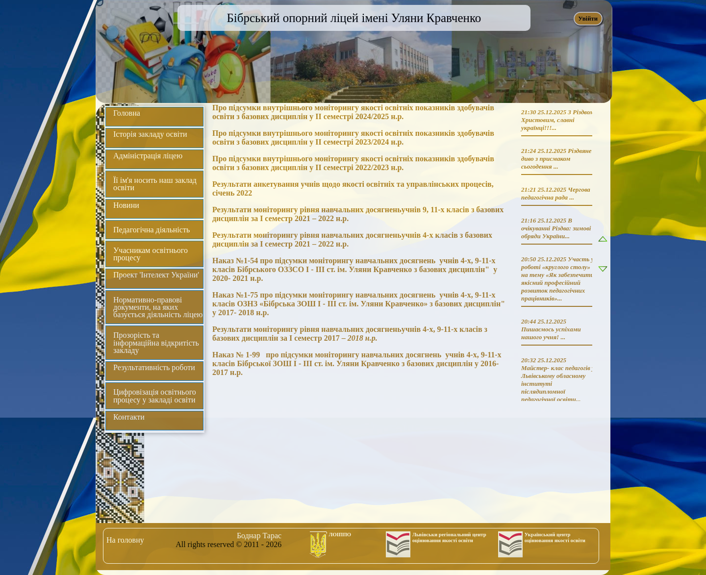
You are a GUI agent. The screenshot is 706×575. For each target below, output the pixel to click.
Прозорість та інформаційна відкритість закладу (156, 342)
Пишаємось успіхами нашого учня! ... (551, 333)
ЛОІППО (340, 534)
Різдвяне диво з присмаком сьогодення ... (556, 158)
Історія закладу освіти (150, 134)
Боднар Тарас (259, 535)
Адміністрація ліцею (147, 155)
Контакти (129, 417)
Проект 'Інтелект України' (156, 275)
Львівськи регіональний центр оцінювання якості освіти (449, 537)
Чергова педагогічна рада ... (555, 193)
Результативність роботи (154, 367)
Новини (126, 205)
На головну (125, 540)
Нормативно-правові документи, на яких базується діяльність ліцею (158, 307)
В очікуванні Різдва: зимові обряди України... (556, 228)
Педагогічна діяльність (151, 229)
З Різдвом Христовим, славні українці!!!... (557, 119)
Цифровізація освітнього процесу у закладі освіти (154, 395)
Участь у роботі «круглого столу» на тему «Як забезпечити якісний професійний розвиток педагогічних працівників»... (557, 278)
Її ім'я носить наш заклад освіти (155, 184)
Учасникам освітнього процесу (150, 254)
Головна (126, 113)
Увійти (588, 18)
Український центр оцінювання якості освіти (555, 537)
